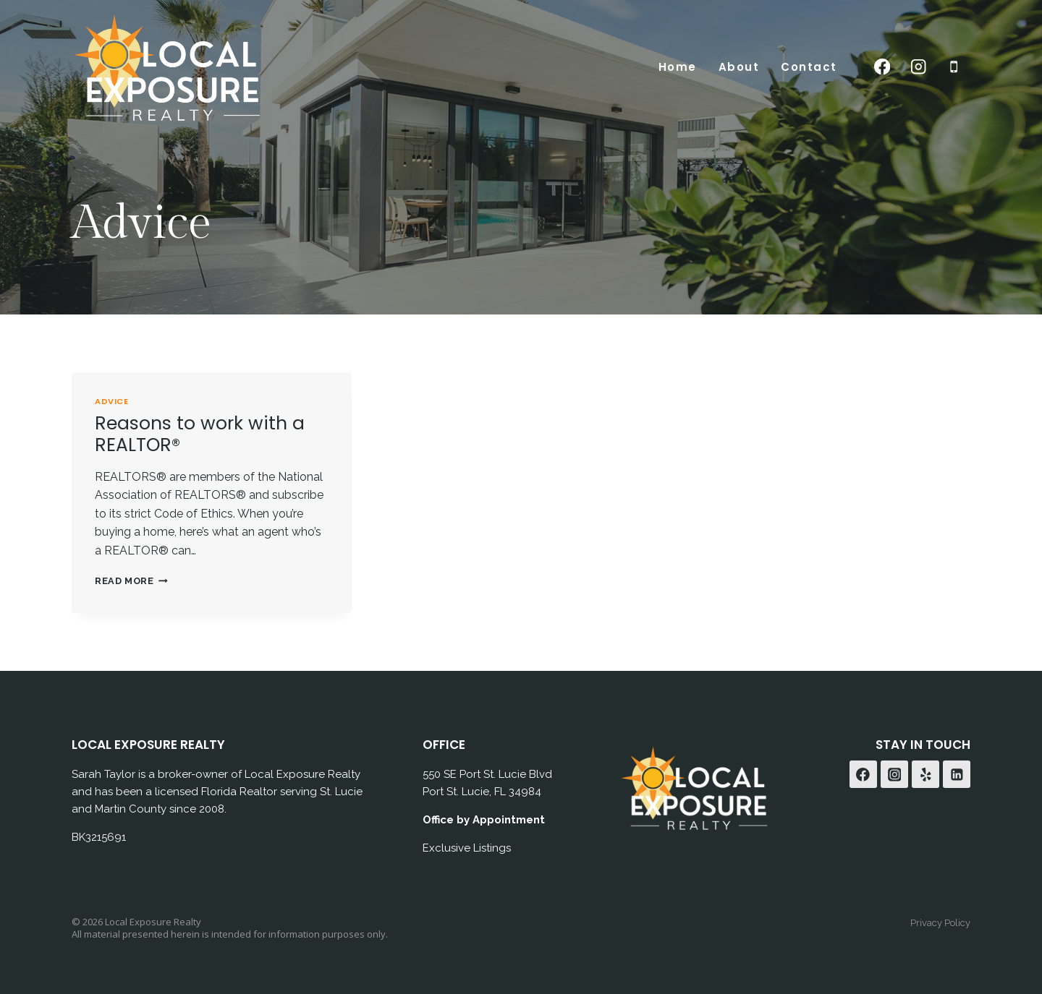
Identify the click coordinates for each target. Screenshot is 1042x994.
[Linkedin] (956, 774)
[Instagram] (918, 67)
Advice (111, 401)
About (739, 66)
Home (677, 66)
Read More (131, 580)
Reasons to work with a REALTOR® (200, 434)
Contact (809, 66)
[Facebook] (882, 67)
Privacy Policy (940, 922)
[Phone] (954, 67)
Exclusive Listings (467, 847)
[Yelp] (925, 774)
